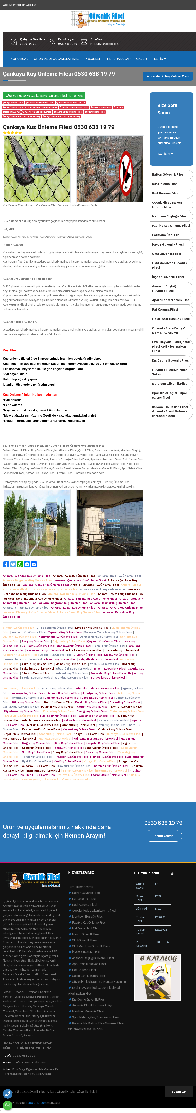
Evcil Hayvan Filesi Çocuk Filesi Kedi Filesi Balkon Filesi (171, 346)
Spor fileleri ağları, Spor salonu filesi (169, 395)
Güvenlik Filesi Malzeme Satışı (170, 372)
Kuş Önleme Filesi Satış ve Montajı (21, 116)
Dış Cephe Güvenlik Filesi (170, 360)
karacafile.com (36, 1102)
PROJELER (93, 58)
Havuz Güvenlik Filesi (168, 244)
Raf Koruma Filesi (165, 309)
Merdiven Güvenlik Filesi (170, 383)
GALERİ (142, 58)
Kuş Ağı (118, 107)
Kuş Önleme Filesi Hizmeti (73, 107)
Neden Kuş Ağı (11, 112)
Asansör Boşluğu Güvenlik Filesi (165, 289)
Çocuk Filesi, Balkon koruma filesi (167, 205)
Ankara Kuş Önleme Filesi (40, 103)
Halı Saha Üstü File (166, 235)
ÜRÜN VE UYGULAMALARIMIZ (56, 58)
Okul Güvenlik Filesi (166, 253)
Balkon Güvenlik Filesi (168, 174)
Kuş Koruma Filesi (101, 107)
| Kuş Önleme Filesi (19, 688)
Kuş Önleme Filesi (13, 103)
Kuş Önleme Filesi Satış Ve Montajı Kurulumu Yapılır (30, 107)
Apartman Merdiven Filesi (171, 300)
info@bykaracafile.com (104, 43)
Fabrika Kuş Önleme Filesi (68, 112)
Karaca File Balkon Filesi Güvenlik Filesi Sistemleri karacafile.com (170, 411)
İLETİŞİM (159, 58)
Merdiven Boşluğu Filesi (169, 216)
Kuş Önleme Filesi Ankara (70, 103)
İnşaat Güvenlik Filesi (168, 277)
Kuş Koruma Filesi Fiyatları (36, 112)
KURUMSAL (19, 58)
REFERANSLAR (119, 58)
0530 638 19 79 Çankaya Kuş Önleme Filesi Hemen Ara (44, 95)
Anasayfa (153, 76)
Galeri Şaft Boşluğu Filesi (171, 318)
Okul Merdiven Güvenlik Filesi (169, 265)
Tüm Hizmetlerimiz (80, 887)
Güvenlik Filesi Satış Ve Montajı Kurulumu (169, 330)
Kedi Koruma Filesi (165, 193)
